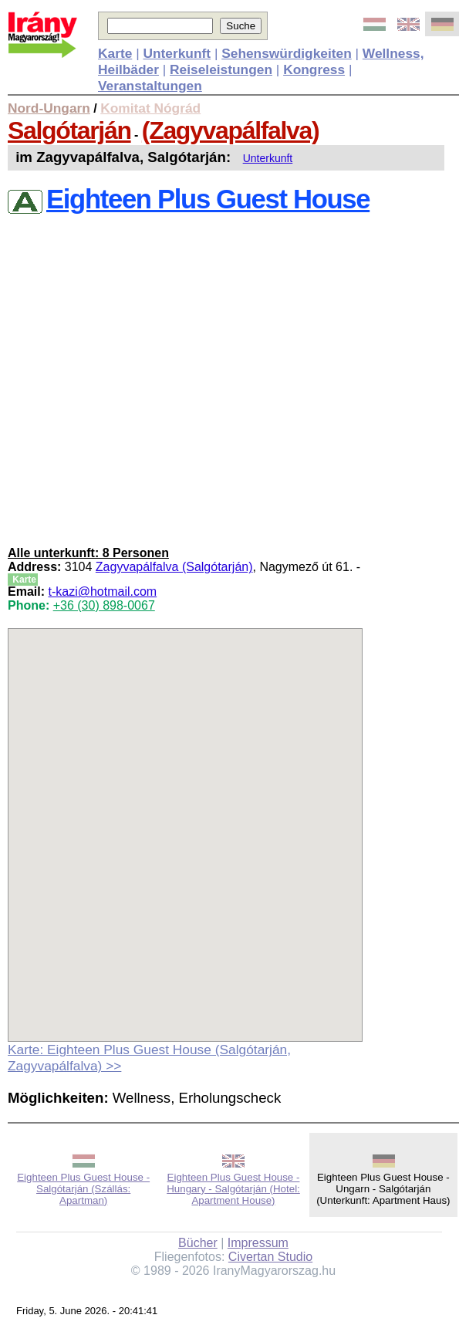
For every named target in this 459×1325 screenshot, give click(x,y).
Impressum (258, 1242)
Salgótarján (69, 130)
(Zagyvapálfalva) (230, 130)
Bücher (198, 1242)
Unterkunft (268, 158)
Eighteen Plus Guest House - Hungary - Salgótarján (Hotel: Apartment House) (233, 1188)
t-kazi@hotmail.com (102, 591)
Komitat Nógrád (150, 108)
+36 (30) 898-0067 (104, 605)
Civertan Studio (270, 1256)
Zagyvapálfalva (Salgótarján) (174, 566)
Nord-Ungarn (49, 108)
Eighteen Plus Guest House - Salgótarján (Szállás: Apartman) (83, 1188)
